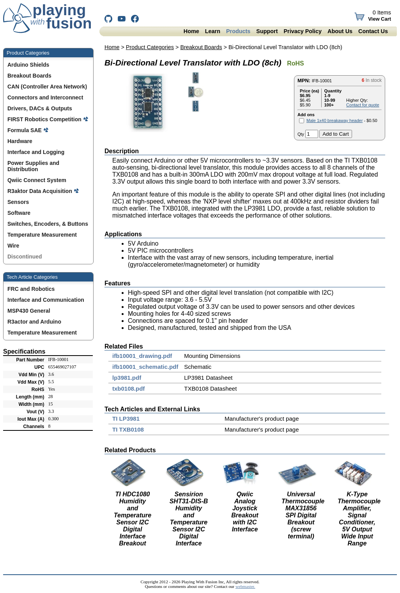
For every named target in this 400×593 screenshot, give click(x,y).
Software (19, 213)
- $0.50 (341, 120)
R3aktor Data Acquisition (43, 191)
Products (238, 31)
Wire (14, 246)
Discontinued (25, 256)
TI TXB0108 (128, 429)
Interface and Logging (36, 152)
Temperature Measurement (42, 235)
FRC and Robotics (31, 289)
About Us (339, 31)
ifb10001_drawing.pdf (142, 355)
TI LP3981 (126, 418)
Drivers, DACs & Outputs (40, 108)
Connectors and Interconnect (46, 97)
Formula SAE (28, 130)
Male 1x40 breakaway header (334, 120)
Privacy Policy (302, 31)
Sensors (18, 202)
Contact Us (373, 31)
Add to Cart (335, 134)
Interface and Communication (45, 300)
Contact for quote (362, 105)
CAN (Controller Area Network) (47, 86)
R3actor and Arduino (34, 322)
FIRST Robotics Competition (47, 119)
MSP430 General (28, 311)
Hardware (20, 141)
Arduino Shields (29, 65)
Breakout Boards (30, 76)
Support (267, 31)
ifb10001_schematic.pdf (145, 366)
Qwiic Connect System (37, 180)
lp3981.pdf (126, 377)
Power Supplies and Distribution (33, 166)
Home (191, 31)
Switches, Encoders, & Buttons (48, 224)
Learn (212, 31)
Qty (300, 134)
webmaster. (245, 586)
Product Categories (150, 47)
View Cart (378, 19)
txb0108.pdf (128, 388)
